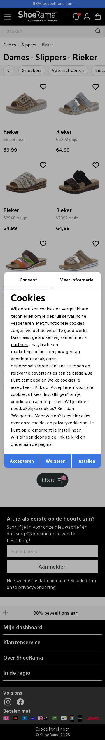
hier (76, 415)
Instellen (86, 460)
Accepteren (22, 460)
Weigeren (56, 460)
